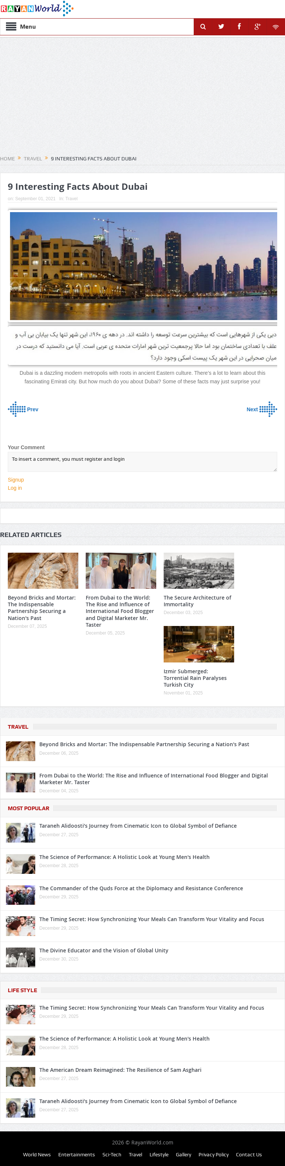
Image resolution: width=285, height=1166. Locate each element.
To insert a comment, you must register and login (142, 462)
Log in (15, 488)
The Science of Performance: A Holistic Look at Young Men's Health (124, 856)
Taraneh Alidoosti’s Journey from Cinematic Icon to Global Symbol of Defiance (138, 825)
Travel (71, 198)
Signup (16, 480)
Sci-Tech (111, 1154)
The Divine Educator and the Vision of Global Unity (103, 950)
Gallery (183, 1154)
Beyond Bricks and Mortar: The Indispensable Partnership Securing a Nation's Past (42, 608)
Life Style (22, 990)
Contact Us (249, 1154)
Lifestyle (159, 1154)
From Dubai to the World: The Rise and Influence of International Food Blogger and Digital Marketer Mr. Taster (120, 611)
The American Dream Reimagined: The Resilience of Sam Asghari (120, 1069)
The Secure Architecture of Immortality (197, 601)
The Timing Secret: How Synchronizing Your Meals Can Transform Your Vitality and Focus (151, 919)
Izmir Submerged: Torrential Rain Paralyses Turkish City (195, 678)
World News (37, 1154)
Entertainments (76, 1154)
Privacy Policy (214, 1154)
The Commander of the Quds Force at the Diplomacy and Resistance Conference (141, 888)
